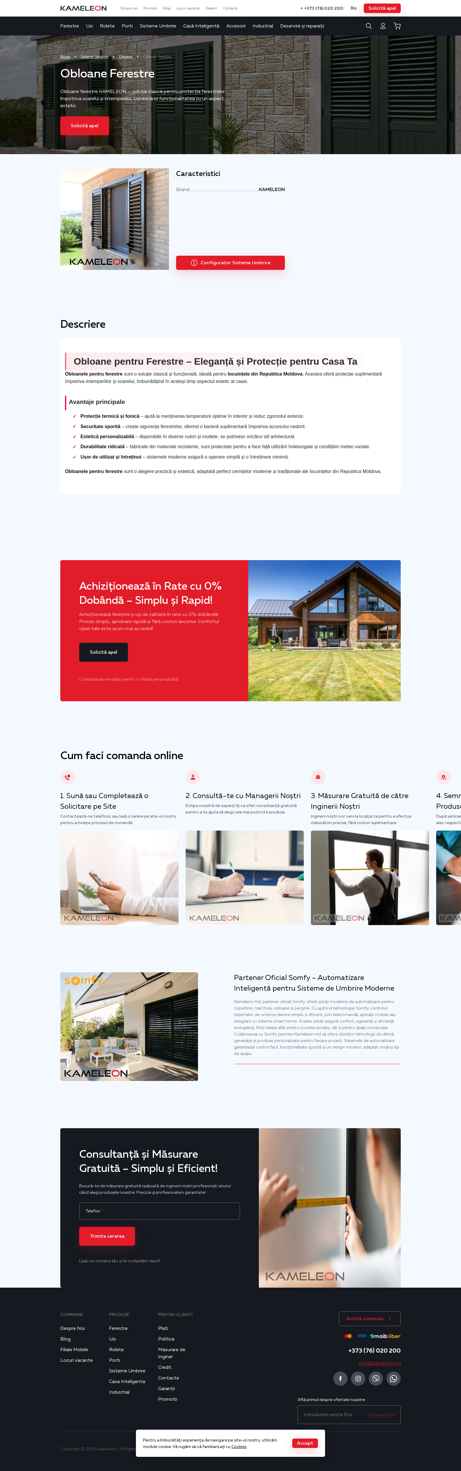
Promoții (150, 8)
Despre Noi (72, 1328)
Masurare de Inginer (171, 1353)
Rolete (107, 26)
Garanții (166, 1388)
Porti (127, 26)
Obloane (125, 57)
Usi (89, 26)
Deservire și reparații (302, 26)
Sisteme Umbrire (158, 26)
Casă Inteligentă (201, 26)
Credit (164, 1367)
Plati (163, 1328)
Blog (167, 8)
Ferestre (69, 26)
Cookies (238, 1446)
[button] (382, 8)
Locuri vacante (188, 8)
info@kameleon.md (379, 1363)
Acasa (65, 57)
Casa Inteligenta (127, 1381)
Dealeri (211, 8)
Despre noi (129, 8)
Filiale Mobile (74, 1349)
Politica (166, 1339)
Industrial (263, 26)
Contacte (230, 8)
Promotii (167, 1399)
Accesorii (236, 26)
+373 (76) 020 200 (323, 8)
